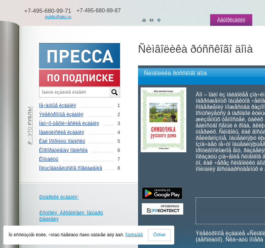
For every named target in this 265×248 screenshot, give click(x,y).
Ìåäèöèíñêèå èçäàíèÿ (61, 132)
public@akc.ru (58, 16)
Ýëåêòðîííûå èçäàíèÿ (61, 114)
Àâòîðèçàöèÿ (231, 19)
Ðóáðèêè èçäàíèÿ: (59, 197)
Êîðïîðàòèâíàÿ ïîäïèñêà (63, 150)
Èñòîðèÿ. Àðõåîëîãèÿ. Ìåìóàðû (71, 213)
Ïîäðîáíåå (134, 234)
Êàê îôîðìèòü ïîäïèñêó (62, 141)
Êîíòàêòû (48, 159)
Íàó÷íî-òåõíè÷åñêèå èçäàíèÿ (69, 123)
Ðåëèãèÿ (49, 219)
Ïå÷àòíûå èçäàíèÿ (57, 105)
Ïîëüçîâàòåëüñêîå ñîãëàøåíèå (70, 168)
